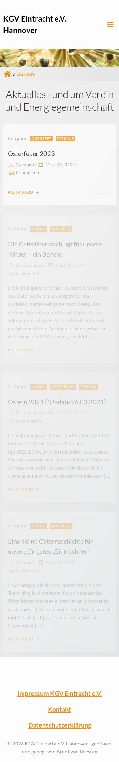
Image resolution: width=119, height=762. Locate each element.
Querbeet (41, 138)
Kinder (38, 229)
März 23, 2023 (55, 164)
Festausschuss (26, 265)
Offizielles (63, 386)
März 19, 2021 (65, 412)
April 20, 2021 (65, 265)
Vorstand (21, 164)
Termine (65, 138)
